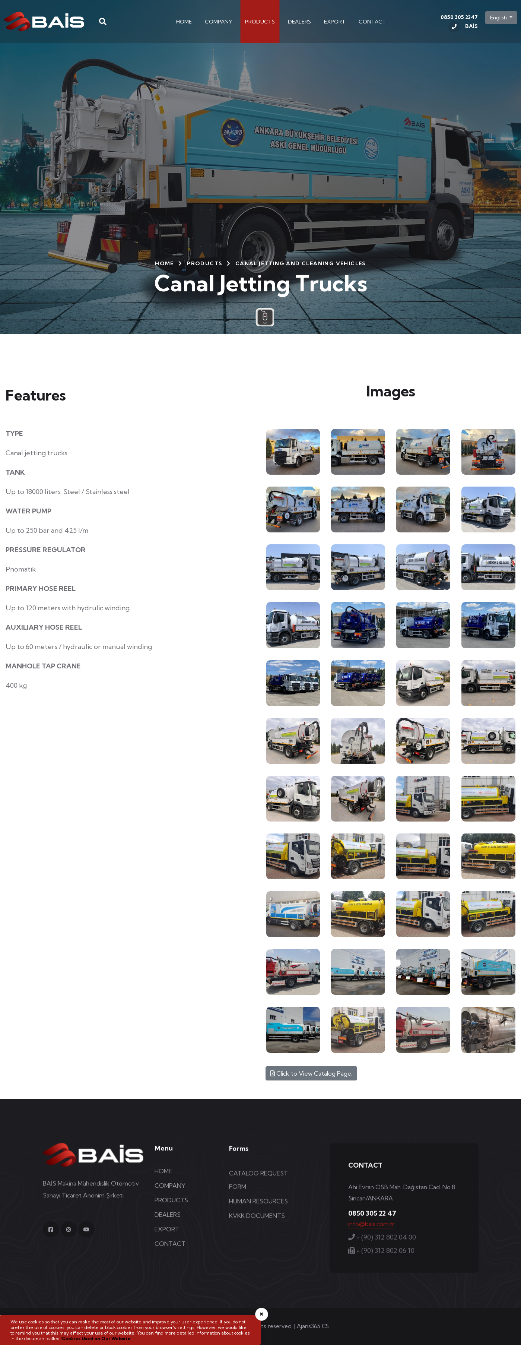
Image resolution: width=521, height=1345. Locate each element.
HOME (184, 21)
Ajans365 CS (313, 1326)
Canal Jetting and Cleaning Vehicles (300, 263)
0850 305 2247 (459, 23)
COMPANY (218, 21)
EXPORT (335, 21)
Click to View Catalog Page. (311, 1073)
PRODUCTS (260, 21)
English (499, 17)
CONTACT (372, 21)
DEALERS (299, 21)
